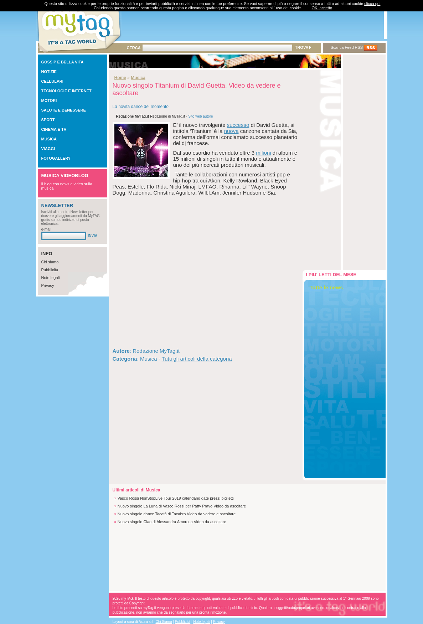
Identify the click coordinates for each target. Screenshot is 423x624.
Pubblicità (182, 622)
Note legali (50, 277)
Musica (138, 77)
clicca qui (372, 3)
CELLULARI (52, 81)
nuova (231, 131)
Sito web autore (200, 116)
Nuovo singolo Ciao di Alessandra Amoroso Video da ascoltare (172, 522)
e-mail (46, 229)
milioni (263, 153)
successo (238, 125)
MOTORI (49, 100)
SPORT (48, 120)
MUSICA (49, 139)
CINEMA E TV (54, 129)
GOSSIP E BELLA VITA (62, 62)
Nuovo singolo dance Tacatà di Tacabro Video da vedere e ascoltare (177, 514)
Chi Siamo (164, 622)
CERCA (134, 48)
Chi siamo (50, 262)
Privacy (47, 285)
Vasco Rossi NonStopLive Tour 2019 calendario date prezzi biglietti (176, 498)
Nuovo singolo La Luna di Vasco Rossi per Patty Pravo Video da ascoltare (182, 506)
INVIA (93, 236)
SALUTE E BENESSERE (63, 110)
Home (120, 77)
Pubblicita (49, 270)
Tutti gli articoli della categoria (197, 359)
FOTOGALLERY (56, 158)
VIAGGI (48, 148)
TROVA (303, 47)
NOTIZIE (49, 71)
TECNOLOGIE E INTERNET (66, 91)
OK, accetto (322, 8)
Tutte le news (326, 287)
